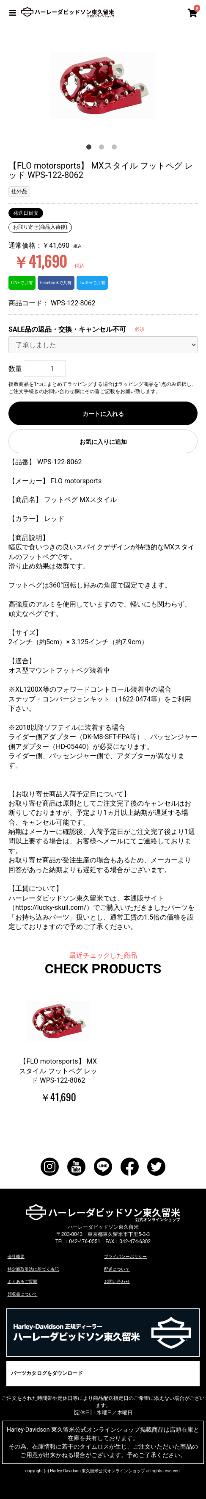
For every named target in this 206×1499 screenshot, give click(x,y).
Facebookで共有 (55, 282)
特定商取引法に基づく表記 (33, 1269)
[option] (103, 85)
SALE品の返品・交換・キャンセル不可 (67, 329)
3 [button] (116, 148)
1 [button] (90, 148)
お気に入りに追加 (103, 441)
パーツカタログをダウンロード (46, 1373)
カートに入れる (103, 413)
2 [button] (103, 148)
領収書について (22, 1293)
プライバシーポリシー (125, 1256)
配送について (116, 1269)
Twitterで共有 (91, 282)
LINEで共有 (22, 282)
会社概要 (16, 1256)
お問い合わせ (116, 1281)
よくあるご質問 (22, 1281)
